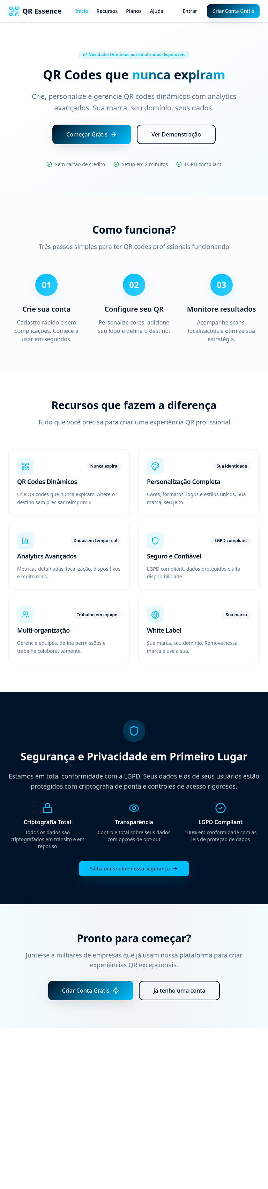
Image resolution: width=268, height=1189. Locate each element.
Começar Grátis (91, 134)
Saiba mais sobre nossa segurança (134, 868)
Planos (133, 11)
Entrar (190, 11)
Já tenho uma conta (180, 990)
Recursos (107, 11)
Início (81, 11)
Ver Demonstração (176, 134)
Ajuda (156, 11)
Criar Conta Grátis (233, 11)
